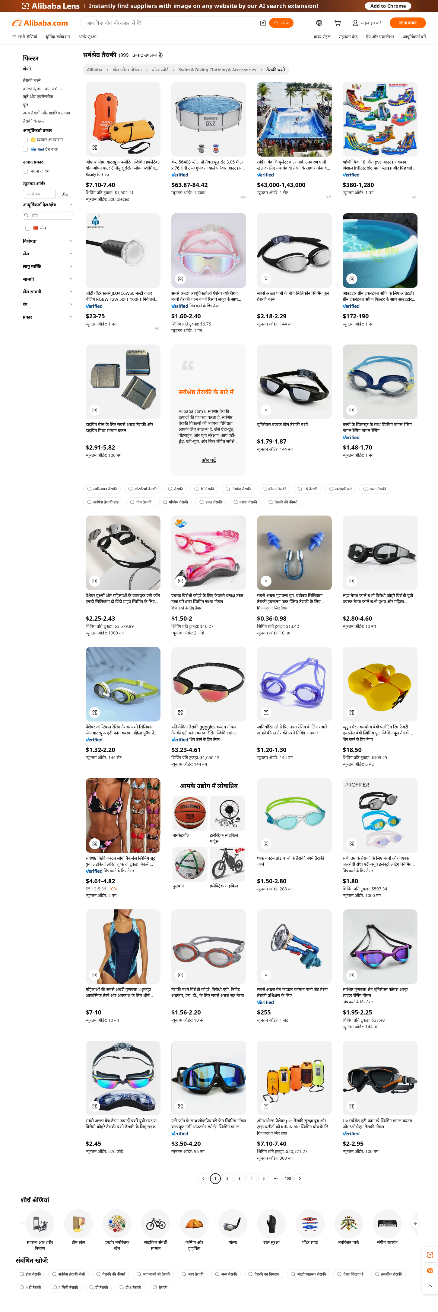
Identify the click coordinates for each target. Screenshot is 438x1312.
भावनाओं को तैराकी (153, 1274)
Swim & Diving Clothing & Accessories (217, 70)
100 (288, 1178)
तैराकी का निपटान (263, 1274)
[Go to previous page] (203, 1178)
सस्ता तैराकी (374, 488)
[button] (263, 23)
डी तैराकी (98, 1287)
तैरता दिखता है (350, 1274)
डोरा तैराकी (30, 1274)
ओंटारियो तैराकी (142, 488)
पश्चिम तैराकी (175, 502)
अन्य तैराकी (226, 1274)
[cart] (338, 23)
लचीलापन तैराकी (102, 488)
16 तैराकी (308, 488)
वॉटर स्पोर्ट (160, 70)
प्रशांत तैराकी (245, 502)
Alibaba (94, 70)
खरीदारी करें (340, 488)
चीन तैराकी (140, 502)
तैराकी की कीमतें (282, 502)
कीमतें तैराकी (274, 488)
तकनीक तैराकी (388, 1274)
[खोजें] (281, 23)
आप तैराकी (192, 1274)
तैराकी (175, 488)
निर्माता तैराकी (238, 488)
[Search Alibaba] (170, 23)
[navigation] (46, 617)
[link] (430, 1255)
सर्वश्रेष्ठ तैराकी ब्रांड (103, 502)
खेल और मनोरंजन (127, 70)
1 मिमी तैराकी (65, 1287)
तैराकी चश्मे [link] (275, 70)
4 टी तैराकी (30, 1287)
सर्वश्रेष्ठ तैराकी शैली (68, 1274)
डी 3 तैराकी (130, 1287)
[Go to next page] (299, 1178)
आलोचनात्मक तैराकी (308, 1274)
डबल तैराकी (210, 502)
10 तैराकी (204, 488)
